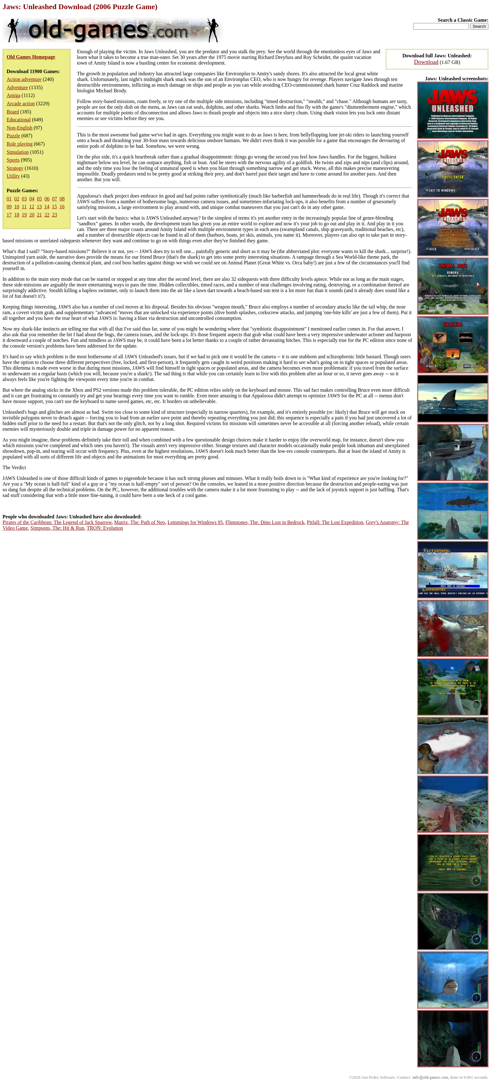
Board (13, 111)
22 (47, 214)
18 (16, 214)
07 (54, 198)
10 (16, 206)
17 (9, 214)
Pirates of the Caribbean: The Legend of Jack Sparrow (57, 522)
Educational (19, 119)
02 (16, 198)
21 (39, 214)
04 (31, 198)
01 (9, 198)
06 (47, 198)
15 (54, 206)
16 (61, 206)
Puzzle (13, 135)
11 (24, 206)
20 (31, 214)
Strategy (15, 168)
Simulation (18, 152)
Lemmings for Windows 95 (195, 522)
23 (54, 214)
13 (39, 206)
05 (39, 198)
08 (62, 198)
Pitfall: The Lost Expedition (335, 522)
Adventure (17, 87)
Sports (13, 160)
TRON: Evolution (105, 528)
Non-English (19, 127)
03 (24, 198)
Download (426, 62)
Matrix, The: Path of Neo (139, 522)
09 (9, 206)
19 (24, 214)
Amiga (13, 95)
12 (31, 206)
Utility (13, 176)
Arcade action (21, 103)
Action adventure (24, 79)
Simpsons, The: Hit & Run (57, 528)
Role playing (19, 144)
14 (46, 206)
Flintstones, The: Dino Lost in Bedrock (264, 522)
